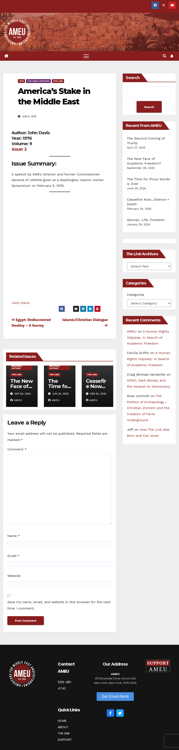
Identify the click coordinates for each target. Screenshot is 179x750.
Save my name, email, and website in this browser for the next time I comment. (59, 605)
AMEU (16, 400)
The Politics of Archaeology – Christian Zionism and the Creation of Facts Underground (148, 408)
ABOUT (63, 727)
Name (13, 536)
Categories (135, 295)
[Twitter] (120, 713)
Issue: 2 (19, 149)
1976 (21, 81)
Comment (16, 449)
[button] (164, 56)
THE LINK (64, 733)
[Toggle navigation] (86, 56)
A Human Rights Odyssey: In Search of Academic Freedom (148, 337)
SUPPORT (65, 739)
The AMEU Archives (38, 81)
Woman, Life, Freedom (146, 220)
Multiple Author (17, 367)
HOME (62, 720)
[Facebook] (110, 713)
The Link (58, 81)
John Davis (20, 303)
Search (133, 77)
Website (14, 576)
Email (13, 556)
